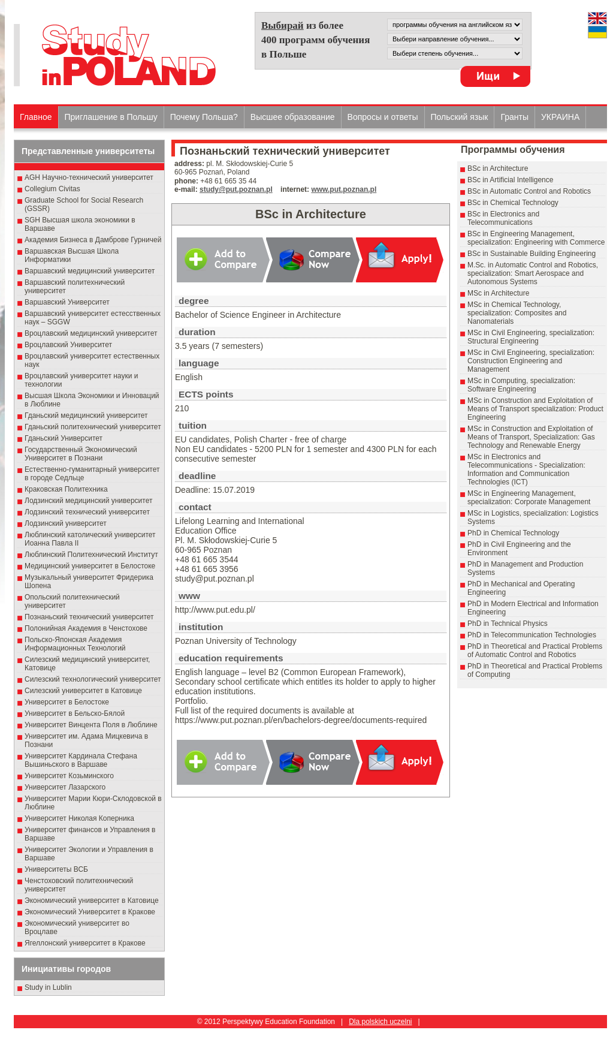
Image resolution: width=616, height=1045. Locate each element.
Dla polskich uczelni (380, 1021)
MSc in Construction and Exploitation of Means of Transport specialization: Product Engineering (535, 408)
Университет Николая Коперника (79, 818)
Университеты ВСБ (56, 869)
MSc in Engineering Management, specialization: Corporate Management (528, 497)
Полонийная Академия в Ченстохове (86, 628)
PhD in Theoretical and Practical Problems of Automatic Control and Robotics (534, 650)
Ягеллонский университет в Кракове (85, 943)
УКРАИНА (560, 117)
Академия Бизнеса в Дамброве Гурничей (93, 240)
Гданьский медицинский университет (86, 415)
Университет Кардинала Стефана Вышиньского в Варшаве (81, 760)
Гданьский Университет (63, 438)
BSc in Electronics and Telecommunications (503, 218)
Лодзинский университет (66, 523)
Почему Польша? (204, 117)
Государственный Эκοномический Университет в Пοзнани (81, 453)
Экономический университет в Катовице (92, 900)
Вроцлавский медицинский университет (91, 333)
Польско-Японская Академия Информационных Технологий (75, 644)
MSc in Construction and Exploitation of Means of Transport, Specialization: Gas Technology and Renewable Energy (531, 437)
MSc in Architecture (498, 293)
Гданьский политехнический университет (93, 427)
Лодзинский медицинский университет (88, 500)
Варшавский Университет (67, 302)
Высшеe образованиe (292, 117)
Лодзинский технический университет (87, 512)
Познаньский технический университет (89, 617)
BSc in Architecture (497, 168)
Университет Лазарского (65, 787)
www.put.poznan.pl (343, 189)
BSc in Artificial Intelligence (510, 180)
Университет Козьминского (69, 776)
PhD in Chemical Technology (513, 533)
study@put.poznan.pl (236, 189)
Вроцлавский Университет (68, 345)
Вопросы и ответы (383, 117)
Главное (36, 117)
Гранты (514, 117)
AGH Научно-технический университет (89, 177)
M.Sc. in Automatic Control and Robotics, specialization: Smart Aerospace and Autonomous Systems (532, 273)
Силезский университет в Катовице (83, 690)
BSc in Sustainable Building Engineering (531, 253)
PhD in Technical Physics (507, 623)
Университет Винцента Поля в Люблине (91, 725)
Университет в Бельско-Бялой (75, 713)
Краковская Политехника (66, 489)
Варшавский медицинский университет (90, 271)
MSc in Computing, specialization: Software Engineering (521, 385)
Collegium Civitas (52, 189)
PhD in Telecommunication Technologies (531, 635)
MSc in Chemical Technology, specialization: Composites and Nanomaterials (516, 313)
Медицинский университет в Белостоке (90, 566)
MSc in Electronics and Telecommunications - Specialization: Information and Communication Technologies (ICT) (526, 469)
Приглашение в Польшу (111, 117)
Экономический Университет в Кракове (90, 912)
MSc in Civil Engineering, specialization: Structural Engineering (530, 337)
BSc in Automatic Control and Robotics (529, 191)
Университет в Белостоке (67, 702)
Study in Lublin (48, 987)
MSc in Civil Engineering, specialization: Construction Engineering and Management (530, 361)
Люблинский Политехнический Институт (91, 554)
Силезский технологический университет (93, 679)
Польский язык (459, 117)
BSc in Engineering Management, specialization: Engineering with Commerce (536, 238)
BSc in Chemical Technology (512, 202)
